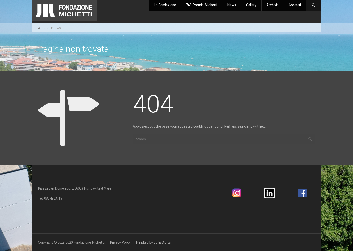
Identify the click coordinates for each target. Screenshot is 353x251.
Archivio (272, 5)
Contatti (295, 5)
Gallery (251, 5)
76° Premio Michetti (201, 5)
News (231, 5)
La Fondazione (165, 5)
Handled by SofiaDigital (153, 242)
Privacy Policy (120, 242)
